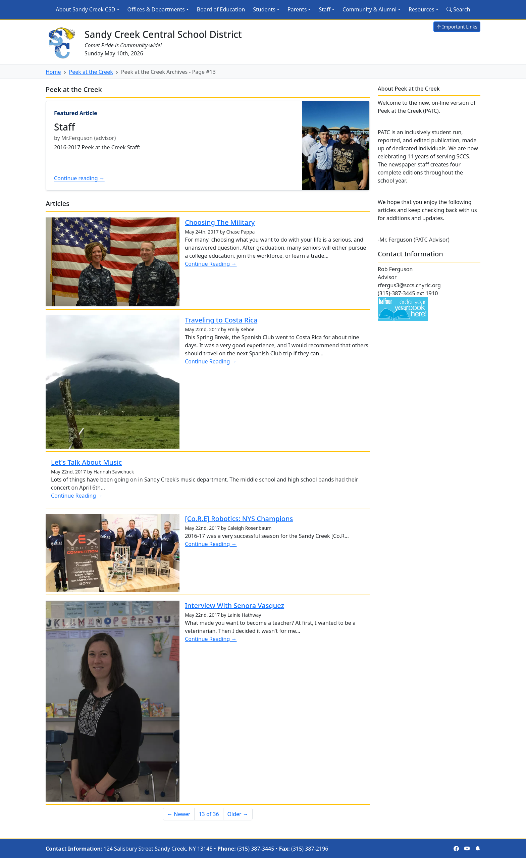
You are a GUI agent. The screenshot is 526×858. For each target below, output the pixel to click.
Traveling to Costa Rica (221, 319)
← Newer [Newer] (178, 814)
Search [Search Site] (458, 9)
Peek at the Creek (91, 71)
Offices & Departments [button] (156, 9)
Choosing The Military (220, 222)
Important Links (456, 26)
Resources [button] (421, 9)
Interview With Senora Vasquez (234, 605)
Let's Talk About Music (86, 462)
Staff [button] (324, 9)
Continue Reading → (210, 263)
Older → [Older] (237, 814)
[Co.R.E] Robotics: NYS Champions (239, 518)
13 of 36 (209, 814)
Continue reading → (79, 178)
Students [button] (264, 9)
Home (53, 71)
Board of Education (221, 9)
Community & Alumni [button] (370, 9)
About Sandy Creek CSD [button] (85, 9)
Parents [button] (297, 9)
